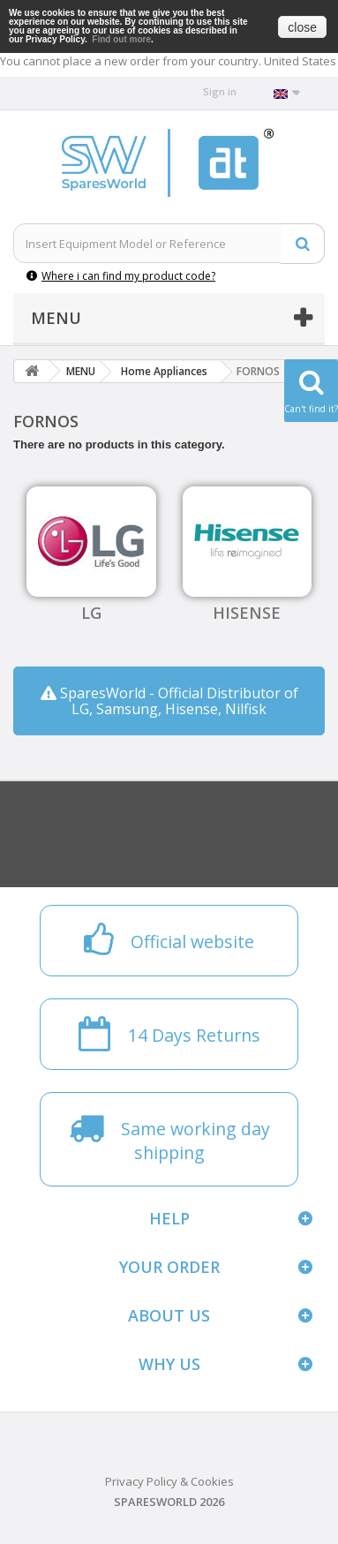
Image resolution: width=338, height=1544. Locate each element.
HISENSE (247, 612)
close (302, 27)
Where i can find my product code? (120, 275)
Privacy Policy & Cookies (169, 1481)
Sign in (220, 91)
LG (91, 612)
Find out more (121, 39)
